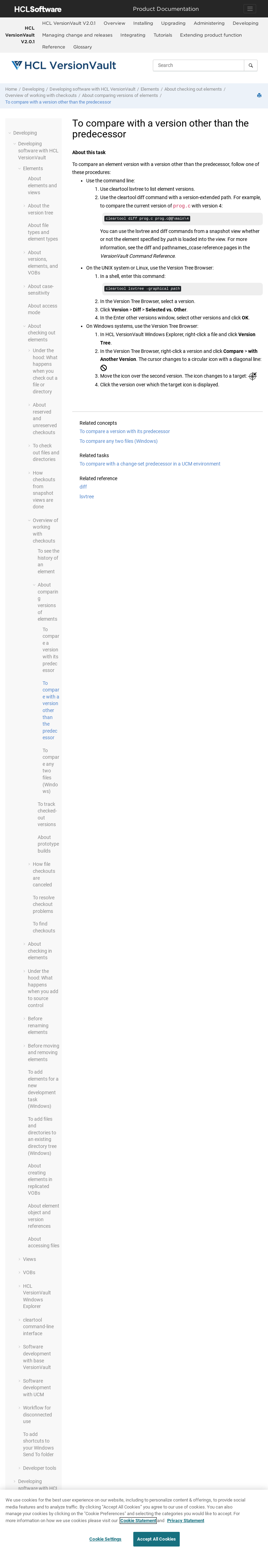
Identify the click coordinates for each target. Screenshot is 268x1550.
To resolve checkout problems (43, 904)
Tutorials (163, 34)
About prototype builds (48, 844)
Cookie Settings (105, 1539)
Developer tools (39, 1468)
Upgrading (173, 23)
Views (29, 1259)
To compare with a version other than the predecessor (58, 102)
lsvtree (87, 498)
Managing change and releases (77, 34)
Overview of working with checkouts (41, 95)
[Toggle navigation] (250, 8)
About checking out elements (193, 89)
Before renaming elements (38, 1025)
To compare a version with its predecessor (51, 650)
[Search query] (205, 65)
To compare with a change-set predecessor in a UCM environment (150, 465)
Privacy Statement (185, 1520)
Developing (246, 23)
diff (83, 488)
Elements (150, 89)
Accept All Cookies (156, 1539)
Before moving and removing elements (43, 1052)
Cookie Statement (138, 1520)
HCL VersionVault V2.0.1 (20, 34)
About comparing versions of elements (120, 95)
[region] (134, 1520)
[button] (10, 133)
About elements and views (42, 185)
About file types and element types (43, 232)
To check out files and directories (46, 452)
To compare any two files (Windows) (119, 442)
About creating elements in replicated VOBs (40, 1179)
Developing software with (92, 89)
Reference (53, 46)
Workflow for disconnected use (37, 1414)
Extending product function (211, 34)
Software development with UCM (37, 1387)
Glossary (82, 46)
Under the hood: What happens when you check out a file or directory (45, 371)
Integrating (133, 34)
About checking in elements (40, 950)
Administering (209, 23)
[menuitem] (68, 23)
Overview (114, 23)
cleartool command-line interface (38, 1326)
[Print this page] (260, 95)
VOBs (29, 1272)
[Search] (251, 65)
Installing (143, 23)
